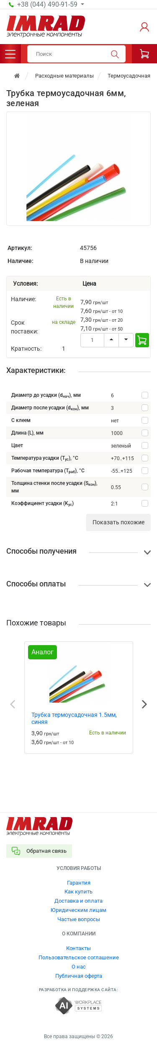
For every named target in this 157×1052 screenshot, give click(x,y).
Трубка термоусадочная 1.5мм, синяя (74, 718)
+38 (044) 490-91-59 (48, 5)
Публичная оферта (78, 976)
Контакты (78, 948)
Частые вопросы (78, 919)
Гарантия (78, 883)
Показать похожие (118, 522)
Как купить (78, 891)
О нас (79, 966)
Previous (12, 704)
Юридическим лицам (78, 910)
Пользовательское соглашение (79, 957)
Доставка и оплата (78, 901)
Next (144, 704)
